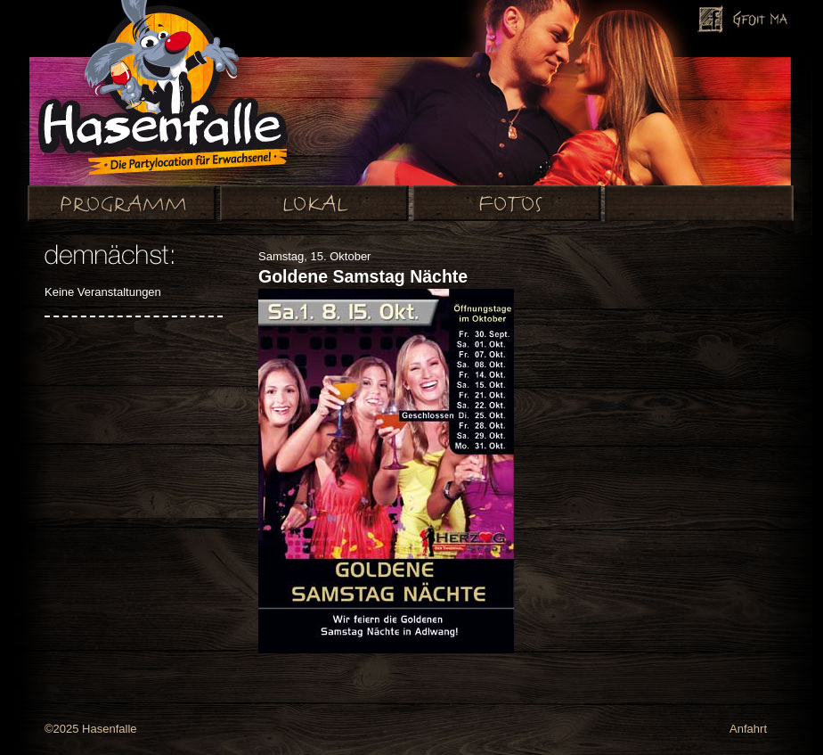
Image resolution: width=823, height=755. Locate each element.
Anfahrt (748, 728)
